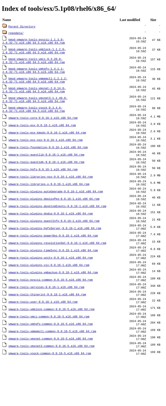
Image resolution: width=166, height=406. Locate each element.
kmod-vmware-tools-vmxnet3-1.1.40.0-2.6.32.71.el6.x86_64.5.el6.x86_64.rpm (34, 104)
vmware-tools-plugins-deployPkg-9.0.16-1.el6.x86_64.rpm (53, 219)
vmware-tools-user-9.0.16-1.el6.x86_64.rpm (43, 340)
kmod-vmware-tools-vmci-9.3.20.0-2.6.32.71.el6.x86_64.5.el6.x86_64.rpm (33, 62)
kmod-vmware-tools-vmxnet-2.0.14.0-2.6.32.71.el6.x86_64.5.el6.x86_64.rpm (34, 93)
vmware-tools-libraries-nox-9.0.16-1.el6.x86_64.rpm (50, 193)
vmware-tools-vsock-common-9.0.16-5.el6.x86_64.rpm (49, 401)
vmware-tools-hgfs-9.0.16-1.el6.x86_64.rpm (43, 184)
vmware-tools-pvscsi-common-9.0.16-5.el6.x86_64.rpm (50, 314)
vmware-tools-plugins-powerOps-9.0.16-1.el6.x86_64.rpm (53, 262)
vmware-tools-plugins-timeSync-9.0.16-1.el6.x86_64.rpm (53, 279)
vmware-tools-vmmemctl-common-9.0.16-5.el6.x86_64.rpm (52, 375)
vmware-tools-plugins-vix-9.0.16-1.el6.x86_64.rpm (48, 297)
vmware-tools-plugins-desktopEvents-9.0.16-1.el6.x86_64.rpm (57, 227)
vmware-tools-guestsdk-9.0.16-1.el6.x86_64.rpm (46, 175)
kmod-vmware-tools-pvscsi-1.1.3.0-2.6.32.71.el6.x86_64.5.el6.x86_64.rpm (33, 41)
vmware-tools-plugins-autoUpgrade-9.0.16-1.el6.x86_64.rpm (55, 210)
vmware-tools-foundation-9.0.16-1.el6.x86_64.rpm (48, 158)
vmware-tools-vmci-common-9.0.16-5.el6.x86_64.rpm (48, 357)
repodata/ (16, 33)
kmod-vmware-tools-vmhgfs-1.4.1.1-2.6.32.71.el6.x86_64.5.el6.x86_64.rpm (33, 72)
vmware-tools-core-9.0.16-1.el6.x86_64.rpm (43, 124)
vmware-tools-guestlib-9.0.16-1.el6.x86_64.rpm (46, 167)
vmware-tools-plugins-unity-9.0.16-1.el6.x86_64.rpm (50, 288)
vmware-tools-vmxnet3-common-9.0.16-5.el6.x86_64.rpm (51, 392)
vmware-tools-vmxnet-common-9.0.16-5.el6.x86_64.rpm (50, 383)
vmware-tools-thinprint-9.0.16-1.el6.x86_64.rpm (47, 331)
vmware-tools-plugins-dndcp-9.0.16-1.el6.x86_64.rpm (50, 236)
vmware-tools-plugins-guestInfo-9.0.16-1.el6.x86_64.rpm (53, 245)
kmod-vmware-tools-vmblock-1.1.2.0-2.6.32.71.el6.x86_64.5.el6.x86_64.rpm (34, 52)
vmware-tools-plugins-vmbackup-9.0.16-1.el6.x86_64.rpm (53, 305)
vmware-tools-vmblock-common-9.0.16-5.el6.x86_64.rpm (51, 349)
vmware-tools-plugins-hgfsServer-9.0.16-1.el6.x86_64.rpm (54, 253)
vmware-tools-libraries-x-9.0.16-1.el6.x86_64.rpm (48, 201)
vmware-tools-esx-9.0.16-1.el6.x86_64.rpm (42, 132)
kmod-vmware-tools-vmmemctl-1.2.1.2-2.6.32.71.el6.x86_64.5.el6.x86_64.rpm (34, 83)
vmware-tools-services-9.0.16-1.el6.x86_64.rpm (46, 323)
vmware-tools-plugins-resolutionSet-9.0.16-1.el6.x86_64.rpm (57, 271)
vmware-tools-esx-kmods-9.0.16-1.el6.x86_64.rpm (47, 141)
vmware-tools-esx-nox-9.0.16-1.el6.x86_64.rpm (45, 149)
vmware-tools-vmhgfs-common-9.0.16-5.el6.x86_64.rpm (50, 366)
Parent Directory (21, 26)
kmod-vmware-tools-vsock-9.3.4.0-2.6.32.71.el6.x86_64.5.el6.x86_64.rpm (33, 114)
